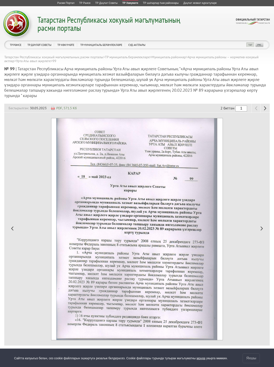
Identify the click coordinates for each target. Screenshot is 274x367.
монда (201, 358)
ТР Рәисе (15, 45)
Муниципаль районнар (169, 57)
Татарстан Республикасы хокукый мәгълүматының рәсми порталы (108, 23)
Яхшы (251, 358)
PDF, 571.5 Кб (66, 108)
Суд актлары (136, 45)
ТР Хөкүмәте (65, 45)
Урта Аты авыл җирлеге (33, 61)
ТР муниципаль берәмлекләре (101, 45)
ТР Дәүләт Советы (39, 45)
